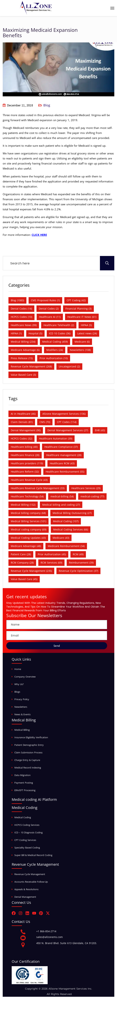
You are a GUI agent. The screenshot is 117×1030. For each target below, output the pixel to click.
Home (17, 669)
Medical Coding (22, 817)
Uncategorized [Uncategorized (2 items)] (69, 366)
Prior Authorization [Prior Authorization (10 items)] (54, 358)
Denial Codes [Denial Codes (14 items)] (21, 308)
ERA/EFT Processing (24, 790)
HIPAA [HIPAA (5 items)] (86, 325)
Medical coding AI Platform (34, 799)
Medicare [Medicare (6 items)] (82, 341)
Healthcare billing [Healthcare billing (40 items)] (24, 446)
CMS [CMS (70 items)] (45, 422)
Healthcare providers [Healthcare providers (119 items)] (27, 463)
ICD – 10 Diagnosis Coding (28, 832)
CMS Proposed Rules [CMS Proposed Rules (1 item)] (45, 300)
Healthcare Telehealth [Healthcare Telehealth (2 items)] (58, 325)
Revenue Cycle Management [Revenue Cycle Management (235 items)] (31, 571)
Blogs (17, 691)
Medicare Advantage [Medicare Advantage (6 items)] (25, 350)
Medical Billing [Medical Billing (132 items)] (23, 504)
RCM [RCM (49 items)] (78, 554)
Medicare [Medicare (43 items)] (61, 537)
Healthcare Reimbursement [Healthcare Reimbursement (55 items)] (65, 471)
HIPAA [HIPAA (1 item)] (16, 333)
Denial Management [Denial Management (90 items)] (26, 430)
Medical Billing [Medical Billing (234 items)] (23, 341)
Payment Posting (23, 782)
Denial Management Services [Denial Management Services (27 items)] (67, 430)
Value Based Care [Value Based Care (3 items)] (23, 374)
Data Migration (22, 775)
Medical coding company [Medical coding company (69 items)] (28, 529)
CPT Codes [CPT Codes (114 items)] (66, 422)
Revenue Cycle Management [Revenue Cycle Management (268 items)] (31, 366)
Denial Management (25, 896)
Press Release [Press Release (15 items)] (22, 358)
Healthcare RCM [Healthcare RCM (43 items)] (62, 463)
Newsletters (20, 706)
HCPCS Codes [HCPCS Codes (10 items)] (21, 317)
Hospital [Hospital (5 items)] (35, 333)
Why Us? (19, 684)
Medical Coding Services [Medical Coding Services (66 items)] (70, 529)
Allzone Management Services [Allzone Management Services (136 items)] (64, 413)
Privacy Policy (21, 699)
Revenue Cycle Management (29, 874)
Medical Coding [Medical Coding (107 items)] (66, 521)
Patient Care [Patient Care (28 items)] (21, 554)
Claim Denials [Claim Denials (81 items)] (22, 422)
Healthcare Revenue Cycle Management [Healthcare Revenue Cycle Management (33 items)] (38, 488)
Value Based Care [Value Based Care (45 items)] (24, 579)
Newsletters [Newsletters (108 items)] (80, 350)
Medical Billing (22, 729)
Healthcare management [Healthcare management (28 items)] (63, 455)
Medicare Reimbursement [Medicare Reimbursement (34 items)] (66, 546)
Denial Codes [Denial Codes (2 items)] (49, 308)
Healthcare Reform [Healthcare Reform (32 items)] (25, 471)
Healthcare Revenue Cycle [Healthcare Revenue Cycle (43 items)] (29, 480)
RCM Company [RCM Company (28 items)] (22, 562)
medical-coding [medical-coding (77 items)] (92, 496)
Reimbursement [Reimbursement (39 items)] (81, 562)
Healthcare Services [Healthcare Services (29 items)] (85, 488)
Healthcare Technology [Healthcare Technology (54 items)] (27, 496)
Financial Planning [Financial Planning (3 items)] (78, 308)
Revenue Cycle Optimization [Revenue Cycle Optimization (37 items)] (78, 571)
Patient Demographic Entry (29, 745)
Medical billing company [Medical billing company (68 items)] (28, 513)
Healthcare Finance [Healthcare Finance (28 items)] (25, 455)
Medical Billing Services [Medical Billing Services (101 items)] (28, 521)
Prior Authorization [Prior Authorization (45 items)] (52, 554)
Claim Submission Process (28, 752)
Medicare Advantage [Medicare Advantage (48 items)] (26, 546)
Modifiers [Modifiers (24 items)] (54, 350)
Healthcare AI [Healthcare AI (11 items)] (50, 317)
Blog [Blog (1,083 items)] (17, 300)
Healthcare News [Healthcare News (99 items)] (24, 325)
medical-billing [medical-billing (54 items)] (62, 496)
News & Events (22, 714)
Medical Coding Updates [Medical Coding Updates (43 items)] (28, 537)
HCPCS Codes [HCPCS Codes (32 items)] (21, 438)
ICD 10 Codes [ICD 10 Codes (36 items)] (59, 333)
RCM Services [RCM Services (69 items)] (51, 562)
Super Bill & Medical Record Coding (33, 855)
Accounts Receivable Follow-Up (31, 881)
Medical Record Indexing (27, 767)
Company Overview (25, 676)
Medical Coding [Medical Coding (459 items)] (55, 341)
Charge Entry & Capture (27, 760)
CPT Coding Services (25, 840)
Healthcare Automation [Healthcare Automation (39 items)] (55, 438)
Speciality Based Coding (27, 847)
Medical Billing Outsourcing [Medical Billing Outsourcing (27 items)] (72, 513)
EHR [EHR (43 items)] (100, 430)
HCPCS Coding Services (26, 825)
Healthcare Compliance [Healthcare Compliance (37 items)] (61, 446)
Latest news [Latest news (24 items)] (87, 333)
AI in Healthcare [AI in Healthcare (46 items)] (23, 413)
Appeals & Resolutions (26, 889)
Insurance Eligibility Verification (31, 737)
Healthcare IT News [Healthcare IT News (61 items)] (81, 317)
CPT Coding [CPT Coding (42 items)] (76, 300)
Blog (46, 105)
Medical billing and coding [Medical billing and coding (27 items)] (61, 504)
